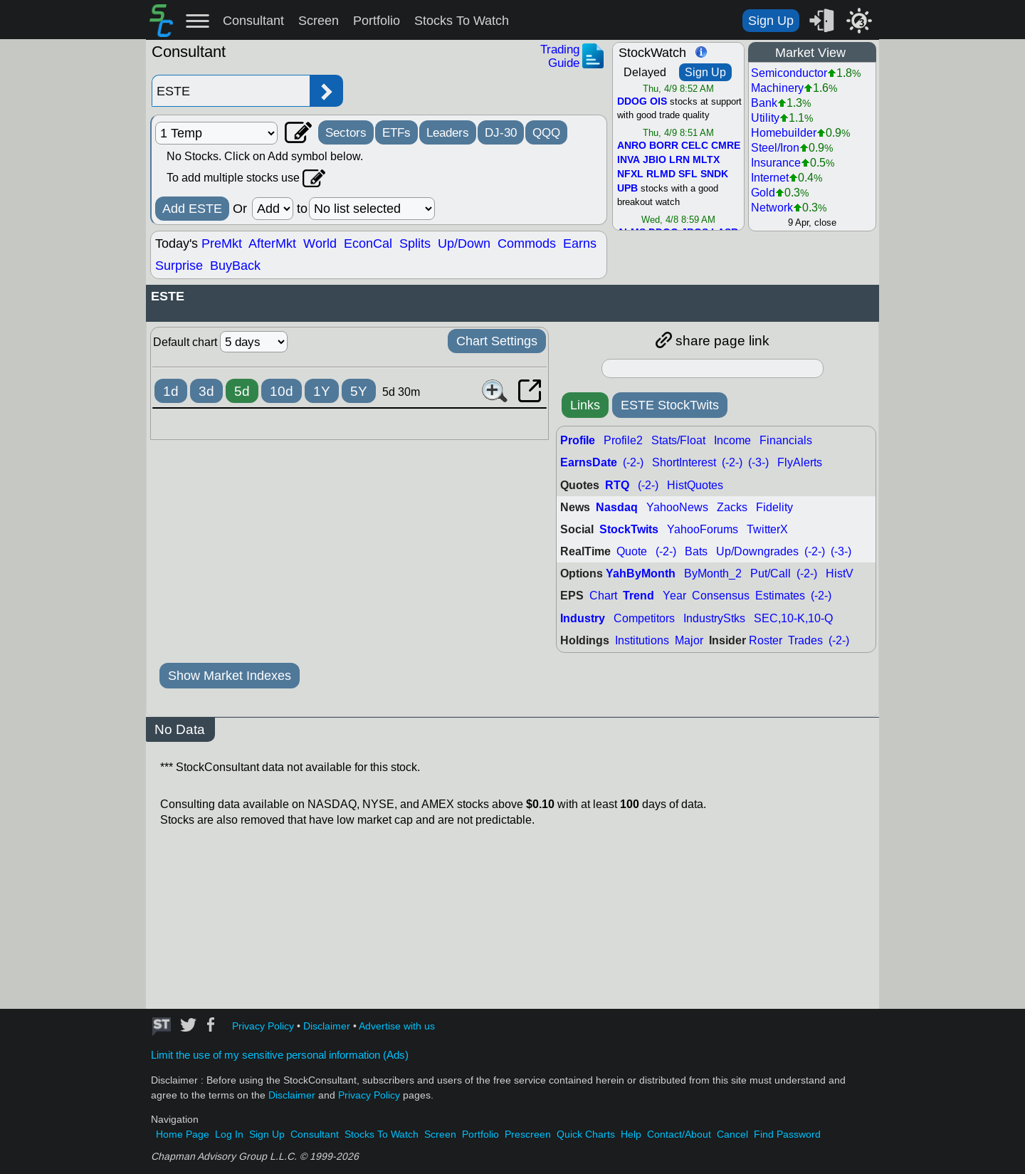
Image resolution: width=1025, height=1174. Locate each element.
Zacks (732, 507)
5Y (358, 391)
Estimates (780, 595)
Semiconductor (789, 72)
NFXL (630, 174)
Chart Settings (496, 341)
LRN (679, 160)
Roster (765, 640)
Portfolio (376, 20)
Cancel (732, 1134)
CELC (694, 146)
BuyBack (235, 265)
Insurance (776, 162)
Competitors (644, 618)
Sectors (346, 132)
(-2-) (633, 462)
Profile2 (623, 440)
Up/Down (464, 243)
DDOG (632, 102)
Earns (579, 243)
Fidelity (774, 507)
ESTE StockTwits (670, 405)
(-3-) (758, 462)
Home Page (182, 1134)
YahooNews (677, 507)
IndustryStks (714, 618)
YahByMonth (641, 573)
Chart (603, 595)
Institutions (642, 640)
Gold (763, 192)
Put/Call (770, 573)
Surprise (179, 265)
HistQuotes (695, 485)
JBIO (654, 160)
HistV (839, 573)
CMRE (725, 146)
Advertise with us (397, 1026)
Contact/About (679, 1134)
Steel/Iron (775, 147)
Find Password (787, 1134)
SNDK (714, 174)
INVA (628, 160)
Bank (764, 102)
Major (689, 640)
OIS (658, 102)
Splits (415, 243)
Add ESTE (192, 208)
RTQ (617, 485)
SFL (688, 174)
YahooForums (702, 529)
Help (631, 1134)
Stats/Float (678, 440)
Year (674, 595)
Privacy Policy (263, 1026)
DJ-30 (501, 132)
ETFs (396, 132)
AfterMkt (272, 243)
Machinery (777, 87)
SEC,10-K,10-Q (793, 618)
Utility (765, 117)
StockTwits (628, 529)
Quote (631, 551)
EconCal (368, 243)
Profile (577, 440)
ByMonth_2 (713, 573)
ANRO (631, 146)
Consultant (253, 20)
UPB (627, 189)
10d (281, 391)
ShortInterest (684, 462)
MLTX (706, 160)
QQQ (546, 132)
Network (772, 207)
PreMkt (221, 243)
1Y (321, 391)
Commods (527, 243)
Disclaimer (326, 1026)
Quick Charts (586, 1134)
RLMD (661, 174)
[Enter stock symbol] (231, 91)
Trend (638, 595)
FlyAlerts (799, 462)
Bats (696, 551)
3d (206, 391)
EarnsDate (588, 462)
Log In (229, 1134)
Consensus (721, 595)
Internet (770, 177)
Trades (805, 640)
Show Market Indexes (229, 675)
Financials (785, 440)
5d (242, 391)
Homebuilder (783, 132)
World (320, 243)
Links (585, 405)
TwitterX (767, 529)
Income (732, 440)
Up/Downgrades (757, 551)
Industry (582, 618)
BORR (663, 146)
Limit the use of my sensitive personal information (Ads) (280, 1055)
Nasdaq (617, 507)
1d (171, 391)
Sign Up (771, 20)
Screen (318, 20)
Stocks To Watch (461, 20)
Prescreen (528, 1134)
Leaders (447, 132)
